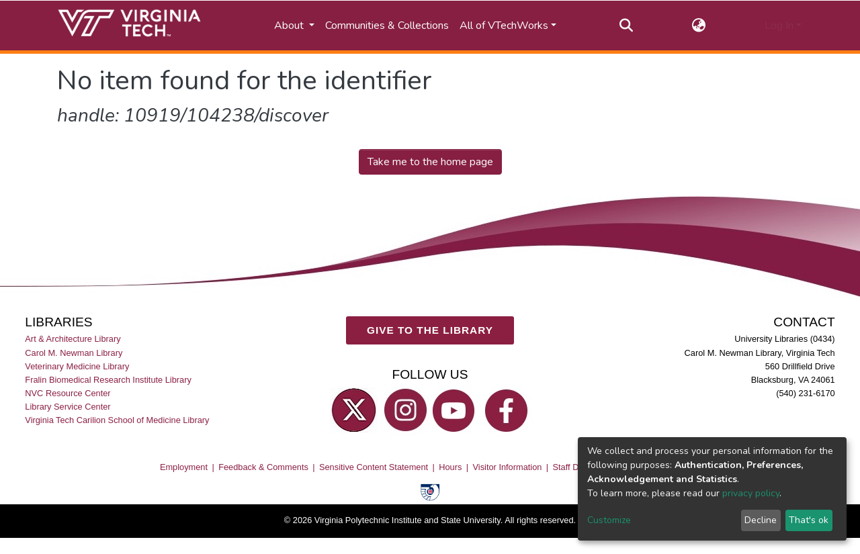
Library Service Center (67, 407)
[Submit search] (626, 25)
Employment (184, 467)
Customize (609, 520)
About (290, 25)
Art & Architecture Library (72, 339)
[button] (699, 25)
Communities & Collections (387, 25)
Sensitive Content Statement (373, 467)
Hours (450, 467)
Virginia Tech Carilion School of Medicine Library (117, 420)
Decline (760, 520)
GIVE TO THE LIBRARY (430, 330)
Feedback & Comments (263, 467)
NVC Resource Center (67, 393)
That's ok (808, 520)
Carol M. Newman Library (73, 353)
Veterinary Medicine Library (77, 366)
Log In (779, 25)
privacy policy (750, 493)
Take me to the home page (430, 161)
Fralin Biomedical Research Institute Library (108, 380)
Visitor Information (507, 467)
